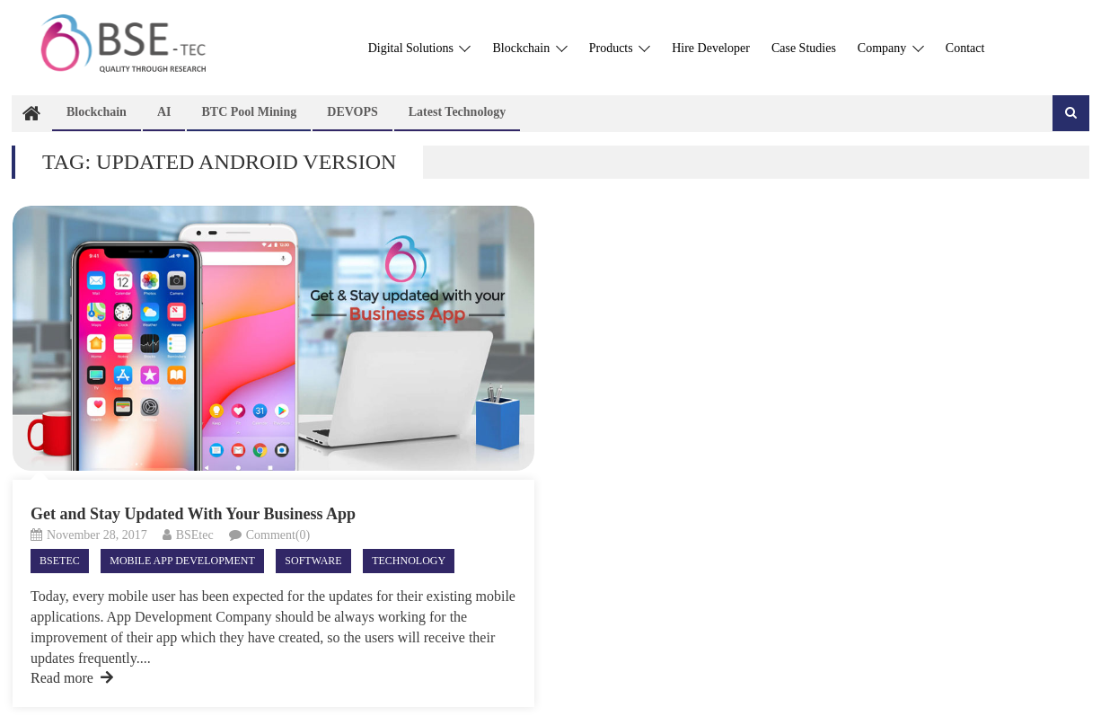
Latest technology (457, 112)
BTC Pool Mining (248, 112)
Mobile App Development (182, 560)
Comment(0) (278, 535)
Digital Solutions (419, 48)
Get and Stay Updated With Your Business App (193, 514)
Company (891, 48)
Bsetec (60, 560)
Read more (72, 677)
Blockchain (529, 48)
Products (620, 48)
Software (313, 560)
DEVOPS (352, 112)
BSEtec (195, 535)
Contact (965, 48)
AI (164, 112)
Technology (408, 560)
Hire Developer (711, 48)
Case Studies (803, 48)
